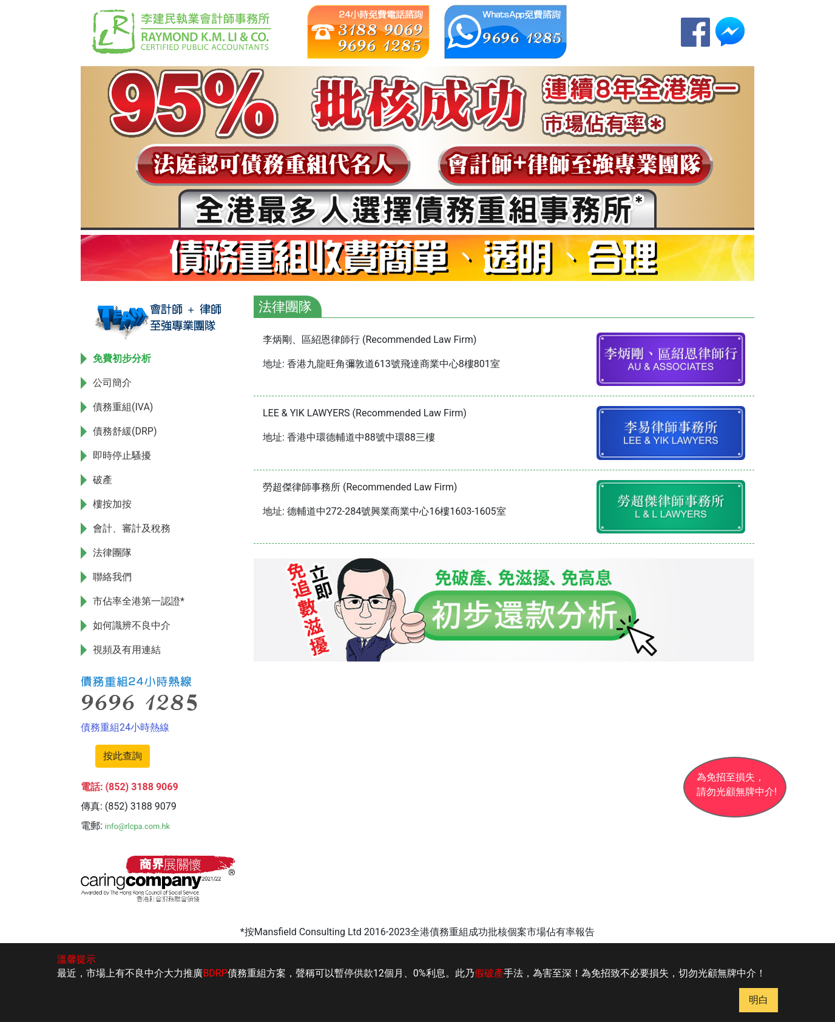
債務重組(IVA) (123, 407)
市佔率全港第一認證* (138, 601)
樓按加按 (112, 504)
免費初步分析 (122, 358)
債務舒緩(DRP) (125, 431)
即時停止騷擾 (122, 455)
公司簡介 (112, 382)
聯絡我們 (112, 577)
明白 (758, 1000)
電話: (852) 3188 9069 (129, 787)
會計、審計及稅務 (132, 528)
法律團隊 (112, 552)
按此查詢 (122, 756)
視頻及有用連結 (127, 649)
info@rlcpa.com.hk (137, 826)
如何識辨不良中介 (132, 625)
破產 (102, 480)
